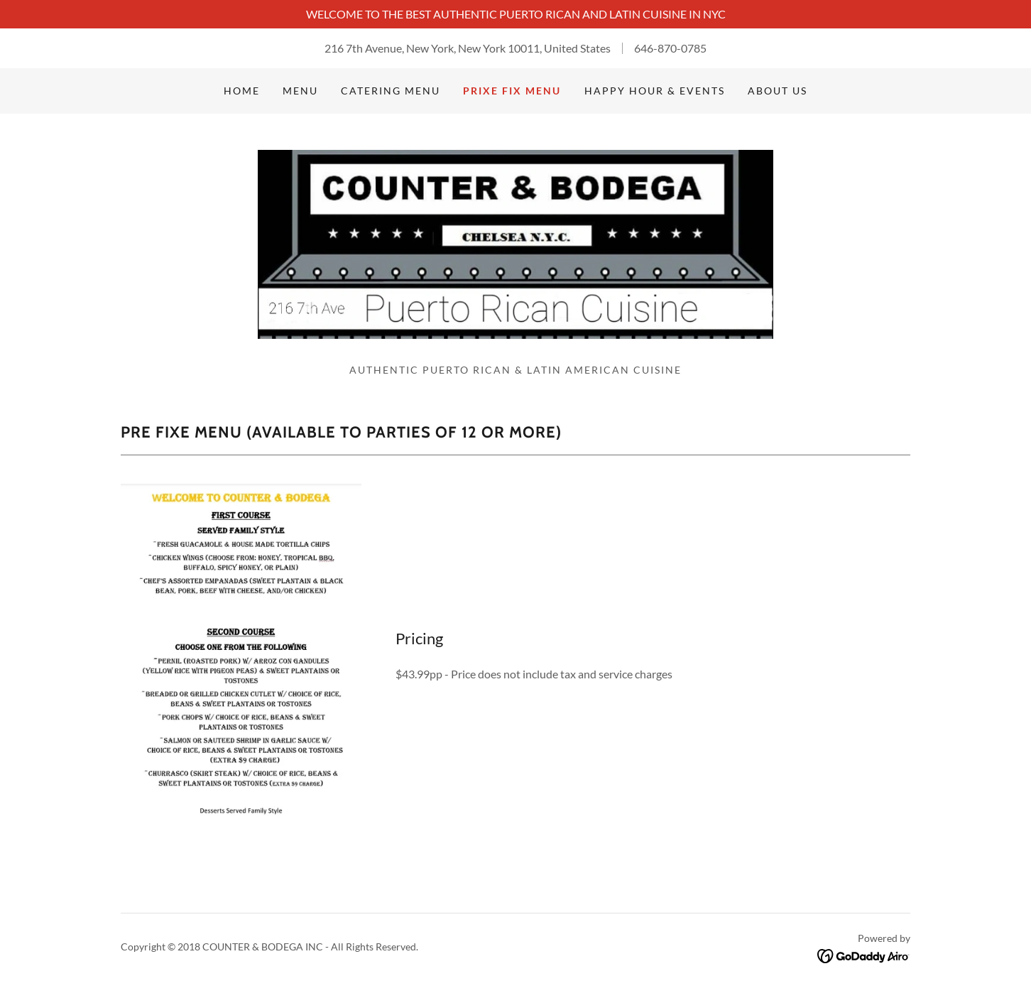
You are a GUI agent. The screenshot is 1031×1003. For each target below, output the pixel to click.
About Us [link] (777, 91)
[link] (515, 242)
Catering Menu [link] (390, 91)
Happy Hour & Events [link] (654, 91)
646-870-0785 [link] (670, 48)
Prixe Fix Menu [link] (512, 91)
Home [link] (242, 91)
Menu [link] (300, 91)
